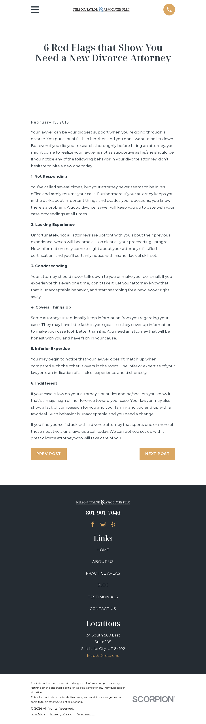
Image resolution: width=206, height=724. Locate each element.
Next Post (157, 454)
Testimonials (103, 597)
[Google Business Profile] (103, 524)
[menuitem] (38, 714)
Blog (103, 585)
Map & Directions (103, 655)
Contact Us (103, 608)
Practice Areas (103, 573)
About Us (102, 561)
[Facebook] (92, 524)
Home (103, 550)
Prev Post (48, 454)
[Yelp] (113, 524)
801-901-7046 (103, 512)
